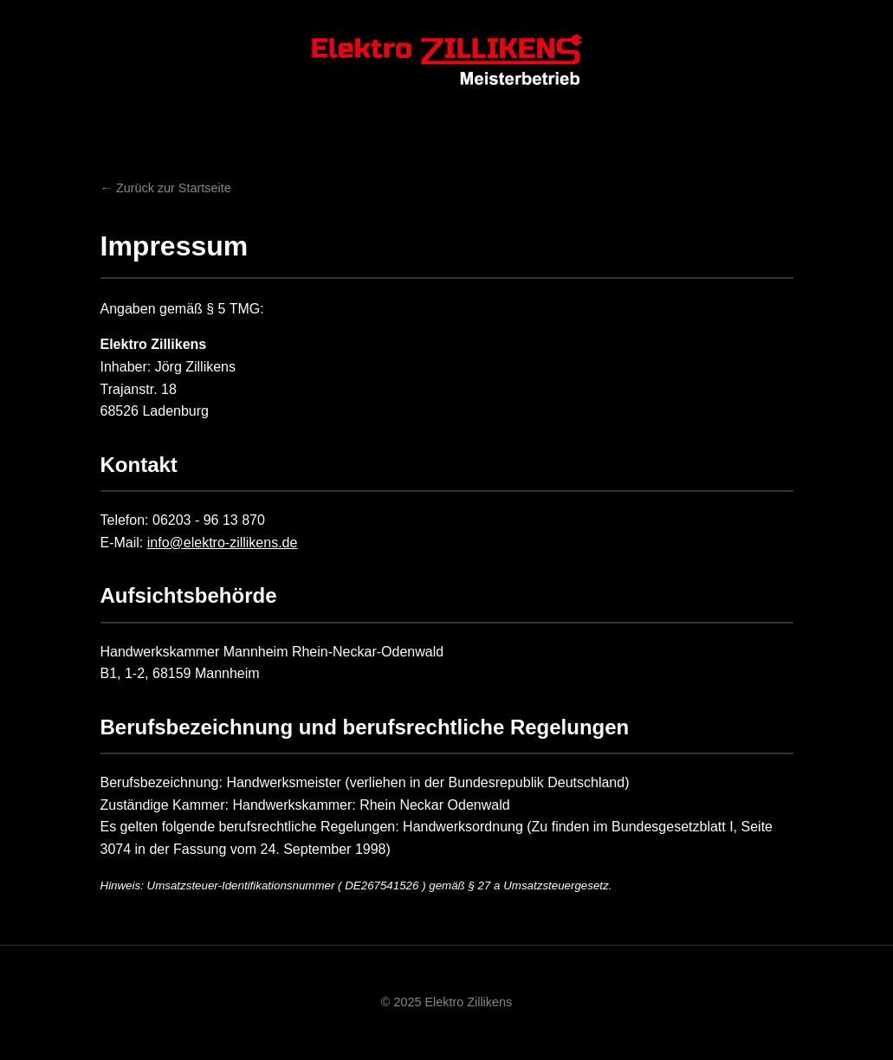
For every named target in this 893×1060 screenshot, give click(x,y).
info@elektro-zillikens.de (222, 542)
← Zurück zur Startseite (165, 188)
